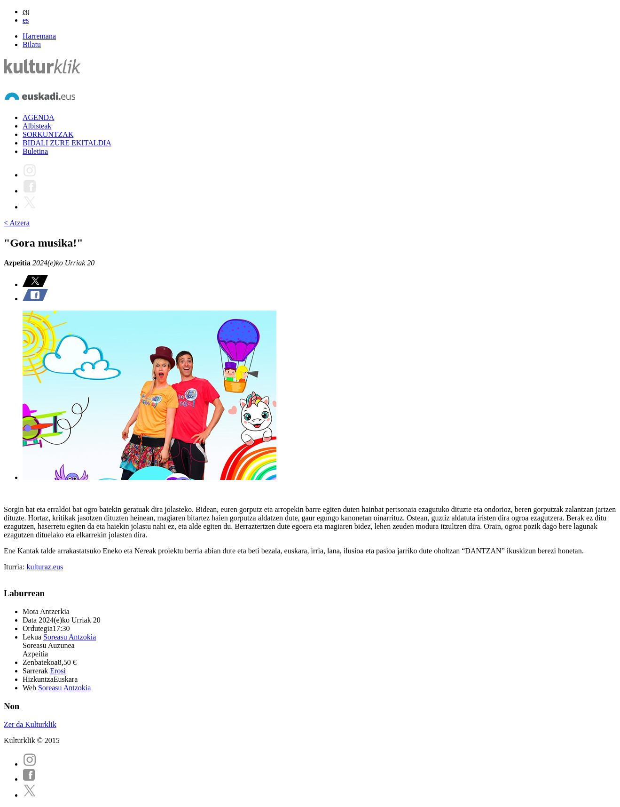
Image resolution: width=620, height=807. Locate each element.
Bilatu (32, 44)
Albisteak (37, 126)
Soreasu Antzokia (69, 637)
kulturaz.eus (44, 567)
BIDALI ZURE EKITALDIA (67, 143)
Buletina (35, 151)
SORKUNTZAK (48, 134)
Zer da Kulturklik (30, 724)
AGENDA (39, 117)
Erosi (58, 671)
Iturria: (15, 567)
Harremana (39, 36)
